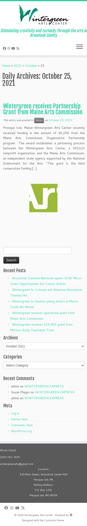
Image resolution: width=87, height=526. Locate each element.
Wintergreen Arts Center (38, 515)
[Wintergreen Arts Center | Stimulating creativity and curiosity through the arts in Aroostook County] (43, 14)
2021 (18, 65)
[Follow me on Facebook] (5, 48)
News (39, 120)
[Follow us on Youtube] (13, 48)
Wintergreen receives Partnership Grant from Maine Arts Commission (42, 109)
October (31, 65)
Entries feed (19, 419)
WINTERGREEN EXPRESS (44, 386)
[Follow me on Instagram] (9, 48)
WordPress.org (21, 431)
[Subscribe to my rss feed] (18, 48)
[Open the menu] (79, 47)
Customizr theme (54, 520)
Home (6, 65)
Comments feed (21, 425)
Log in (15, 413)
